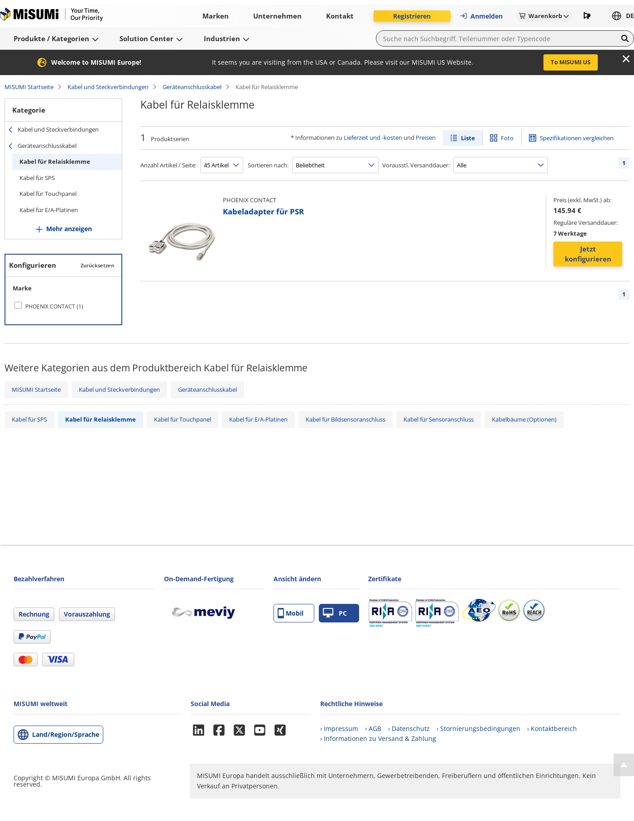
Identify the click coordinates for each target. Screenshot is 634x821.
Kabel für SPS (37, 178)
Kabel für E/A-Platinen (48, 210)
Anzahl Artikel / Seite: (168, 165)
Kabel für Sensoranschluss (438, 419)
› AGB (373, 728)
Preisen (426, 137)
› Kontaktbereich (552, 728)
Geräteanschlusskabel (192, 87)
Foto (507, 138)
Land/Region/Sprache (65, 734)
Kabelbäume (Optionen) (524, 419)
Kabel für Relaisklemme (54, 161)
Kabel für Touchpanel (48, 194)
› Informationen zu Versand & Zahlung (378, 738)
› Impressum (339, 728)
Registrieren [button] (412, 16)
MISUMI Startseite (29, 87)
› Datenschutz (409, 728)
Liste (468, 138)
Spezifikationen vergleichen (577, 138)
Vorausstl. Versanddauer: (416, 165)
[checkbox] (63, 306)
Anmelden (481, 16)
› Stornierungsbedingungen (478, 728)
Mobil (290, 613)
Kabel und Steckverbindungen (108, 87)
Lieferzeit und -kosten (373, 137)
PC (335, 613)
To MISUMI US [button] (571, 62)
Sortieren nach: (268, 165)
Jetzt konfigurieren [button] (588, 254)
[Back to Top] (624, 765)
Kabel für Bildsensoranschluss (345, 419)
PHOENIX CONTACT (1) (54, 306)
